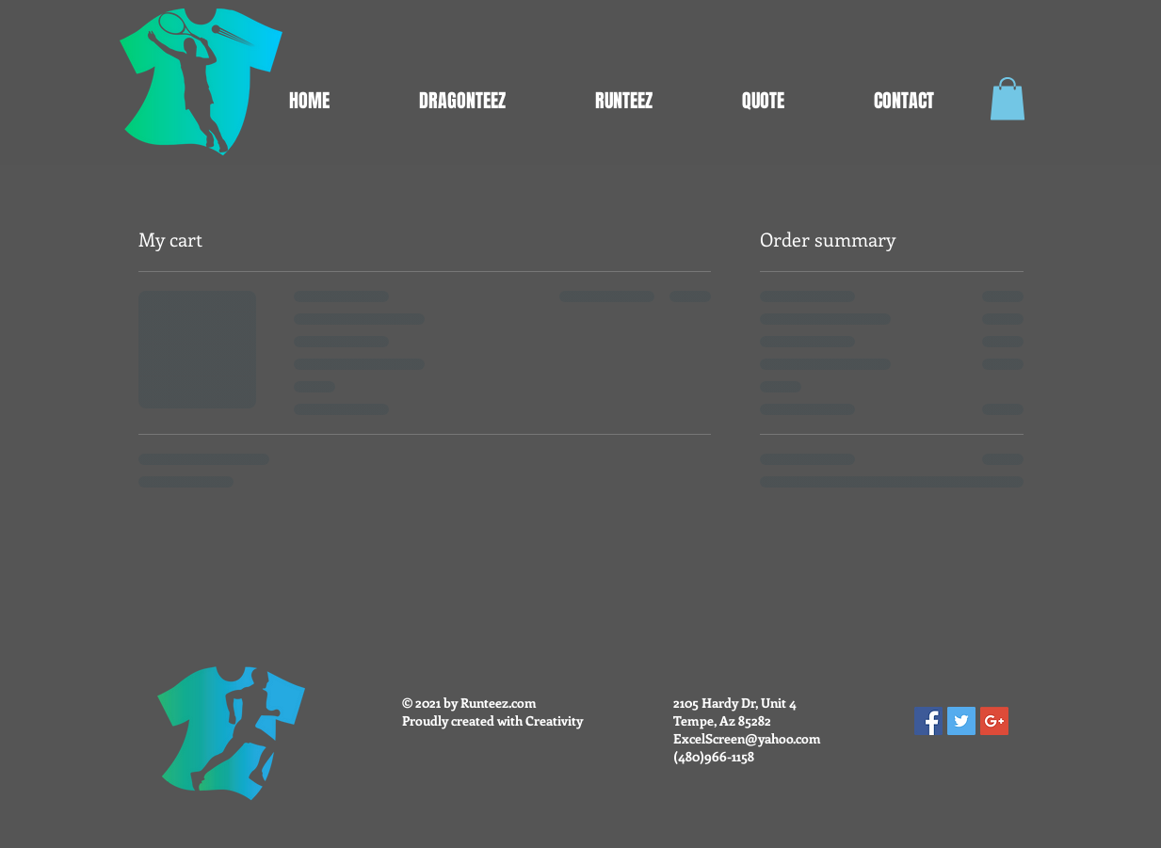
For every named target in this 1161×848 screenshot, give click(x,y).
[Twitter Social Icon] (961, 721)
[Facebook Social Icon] (928, 721)
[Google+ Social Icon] (994, 721)
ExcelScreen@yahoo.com (747, 738)
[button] (1007, 98)
